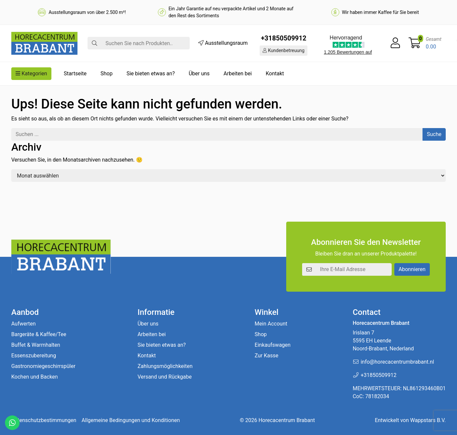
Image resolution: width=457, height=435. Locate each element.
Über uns (199, 73)
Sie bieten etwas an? (150, 73)
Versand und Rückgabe (165, 377)
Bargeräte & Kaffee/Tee (38, 334)
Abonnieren (412, 269)
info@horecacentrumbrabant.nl (397, 362)
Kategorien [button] (31, 73)
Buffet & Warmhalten (35, 345)
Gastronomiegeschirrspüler (43, 366)
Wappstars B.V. (428, 420)
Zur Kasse (266, 355)
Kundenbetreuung (283, 50)
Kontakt (275, 73)
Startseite (75, 73)
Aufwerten (23, 324)
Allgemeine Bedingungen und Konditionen (131, 420)
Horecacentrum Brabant (286, 420)
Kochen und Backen (34, 377)
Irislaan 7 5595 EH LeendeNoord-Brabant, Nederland (383, 340)
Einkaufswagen (273, 345)
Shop (106, 73)
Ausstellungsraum (223, 43)
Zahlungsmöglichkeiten (165, 366)
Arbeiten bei (238, 73)
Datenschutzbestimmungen (43, 420)
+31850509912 (283, 38)
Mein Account (271, 324)
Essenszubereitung (33, 355)
